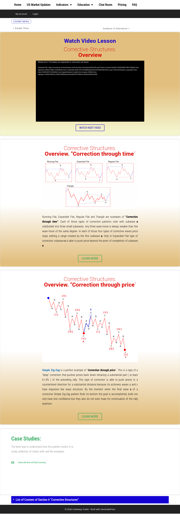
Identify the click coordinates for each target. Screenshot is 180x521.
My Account (21, 13)
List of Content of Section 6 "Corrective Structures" (47, 507)
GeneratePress (108, 516)
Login (35, 13)
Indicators (64, 5)
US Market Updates (38, 4)
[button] (90, 507)
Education (85, 5)
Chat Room (105, 4)
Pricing (122, 4)
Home (17, 4)
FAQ (134, 4)
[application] (90, 95)
